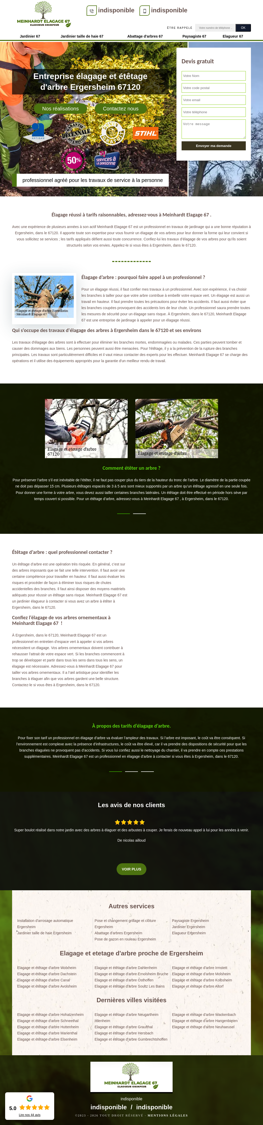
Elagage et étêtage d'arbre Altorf (197, 986)
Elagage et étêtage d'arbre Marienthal (47, 1033)
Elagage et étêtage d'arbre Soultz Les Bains (130, 986)
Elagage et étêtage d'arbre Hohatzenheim (50, 1015)
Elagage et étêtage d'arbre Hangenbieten (205, 1021)
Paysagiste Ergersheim (190, 921)
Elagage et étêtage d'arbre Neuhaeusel (203, 1027)
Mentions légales (168, 1115)
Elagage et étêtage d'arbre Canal (43, 980)
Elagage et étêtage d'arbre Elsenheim (47, 1039)
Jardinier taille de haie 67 (82, 36)
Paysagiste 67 (194, 36)
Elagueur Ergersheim (189, 933)
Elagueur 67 (233, 36)
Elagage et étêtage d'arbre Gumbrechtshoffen (131, 1039)
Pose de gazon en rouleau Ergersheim (125, 939)
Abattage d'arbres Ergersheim (118, 933)
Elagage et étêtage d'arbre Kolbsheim (202, 980)
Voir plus (131, 869)
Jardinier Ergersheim (188, 927)
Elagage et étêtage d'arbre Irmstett (199, 968)
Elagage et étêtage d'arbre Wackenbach (204, 1015)
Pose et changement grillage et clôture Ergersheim (125, 924)
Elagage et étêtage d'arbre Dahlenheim (126, 968)
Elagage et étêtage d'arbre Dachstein (47, 974)
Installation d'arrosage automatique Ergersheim (45, 924)
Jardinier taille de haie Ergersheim (44, 933)
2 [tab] (139, 513)
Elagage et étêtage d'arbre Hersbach (124, 1033)
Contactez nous (121, 108)
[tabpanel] (131, 485)
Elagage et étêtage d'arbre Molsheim (201, 974)
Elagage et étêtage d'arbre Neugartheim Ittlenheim (126, 1018)
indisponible (116, 10)
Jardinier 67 (30, 36)
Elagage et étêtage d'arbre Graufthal (124, 1027)
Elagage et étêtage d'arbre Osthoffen (124, 980)
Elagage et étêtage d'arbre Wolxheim (46, 968)
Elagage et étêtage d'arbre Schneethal (48, 1021)
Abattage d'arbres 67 (145, 36)
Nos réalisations (60, 108)
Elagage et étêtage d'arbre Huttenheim (48, 1027)
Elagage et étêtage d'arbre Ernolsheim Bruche (131, 974)
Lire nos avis (29, 1115)
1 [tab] (123, 513)
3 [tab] (147, 771)
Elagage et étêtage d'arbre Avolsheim (47, 986)
